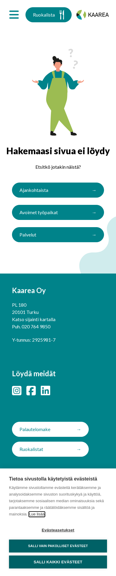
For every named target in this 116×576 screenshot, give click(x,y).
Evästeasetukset (58, 530)
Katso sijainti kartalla (33, 319)
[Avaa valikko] (14, 15)
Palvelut (27, 234)
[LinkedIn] (45, 390)
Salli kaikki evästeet (58, 562)
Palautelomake (34, 429)
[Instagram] (17, 390)
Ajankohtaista (33, 190)
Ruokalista (48, 15)
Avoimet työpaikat (38, 212)
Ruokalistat (31, 449)
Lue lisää (37, 514)
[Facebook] (31, 390)
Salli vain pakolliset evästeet (58, 546)
